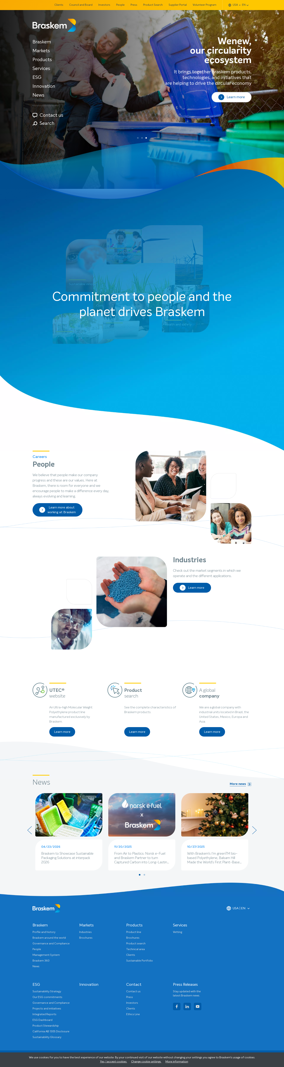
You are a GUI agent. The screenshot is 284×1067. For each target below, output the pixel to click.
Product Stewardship (46, 1025)
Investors (104, 5)
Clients (58, 5)
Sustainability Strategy (47, 991)
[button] (138, 138)
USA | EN (236, 908)
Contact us (48, 115)
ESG (37, 77)
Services (41, 68)
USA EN (237, 5)
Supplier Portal (178, 5)
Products (42, 59)
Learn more (231, 97)
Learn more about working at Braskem (57, 510)
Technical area (135, 949)
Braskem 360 (41, 960)
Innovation (44, 86)
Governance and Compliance (51, 943)
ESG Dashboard (42, 1020)
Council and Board (80, 5)
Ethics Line (133, 1014)
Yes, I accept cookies (113, 1061)
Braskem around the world (49, 937)
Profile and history (44, 932)
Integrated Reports (44, 1014)
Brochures (85, 937)
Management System (46, 955)
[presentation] (30, 830)
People (120, 5)
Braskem (42, 42)
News (38, 95)
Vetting (177, 932)
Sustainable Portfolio (139, 960)
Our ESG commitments (47, 997)
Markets (41, 50)
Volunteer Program (204, 5)
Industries (85, 932)
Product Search (153, 5)
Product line (133, 932)
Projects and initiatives (47, 1008)
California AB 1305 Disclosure (51, 1031)
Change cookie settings (146, 1061)
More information (176, 1061)
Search (43, 123)
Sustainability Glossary (47, 1037)
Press (134, 5)
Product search (136, 943)
